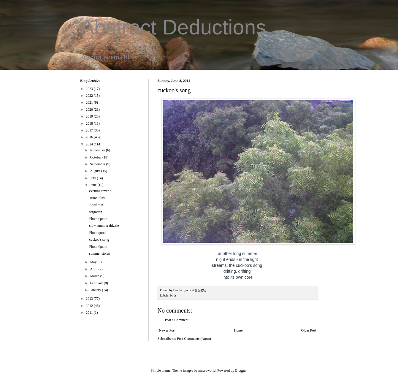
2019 (90, 116)
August (95, 171)
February (97, 283)
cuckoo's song (99, 239)
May (93, 262)
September (98, 164)
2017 (90, 130)
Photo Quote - (99, 247)
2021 (90, 102)
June (93, 185)
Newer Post (167, 330)
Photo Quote (98, 219)
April (94, 269)
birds (173, 295)
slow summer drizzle (104, 226)
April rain (96, 205)
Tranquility (97, 198)
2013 (90, 299)
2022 (90, 95)
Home (238, 330)
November (98, 150)
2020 (90, 109)
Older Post (308, 330)
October (96, 157)
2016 (90, 137)
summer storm (99, 253)
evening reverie (100, 191)
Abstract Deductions (173, 27)
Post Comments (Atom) (194, 339)
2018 (90, 123)
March (95, 276)
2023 (90, 89)
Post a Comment (176, 320)
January (96, 290)
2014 (90, 144)
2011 (90, 312)
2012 (90, 306)
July (93, 178)
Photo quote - (98, 233)
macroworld (206, 370)
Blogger (240, 370)
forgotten (95, 212)
